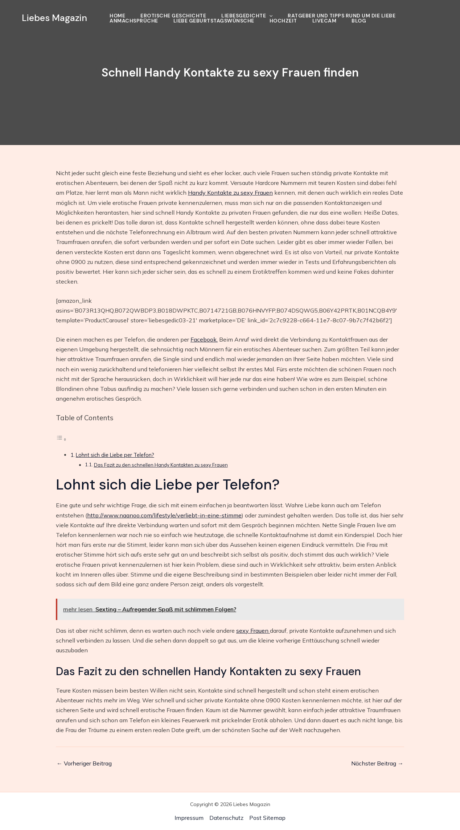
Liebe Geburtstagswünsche (213, 20)
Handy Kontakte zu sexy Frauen (230, 192)
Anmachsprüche (134, 20)
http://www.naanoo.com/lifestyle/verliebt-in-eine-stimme (164, 515)
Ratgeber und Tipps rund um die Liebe (341, 15)
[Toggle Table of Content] (61, 439)
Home (117, 15)
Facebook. (204, 339)
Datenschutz (226, 817)
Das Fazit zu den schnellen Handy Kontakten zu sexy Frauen (161, 465)
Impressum (189, 817)
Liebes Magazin (54, 18)
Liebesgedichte (246, 15)
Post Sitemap (267, 817)
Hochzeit (283, 20)
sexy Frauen (253, 630)
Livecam (324, 20)
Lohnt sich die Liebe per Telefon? (115, 454)
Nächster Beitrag (377, 763)
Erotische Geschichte (173, 15)
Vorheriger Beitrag (84, 763)
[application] (269, 15)
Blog (359, 20)
